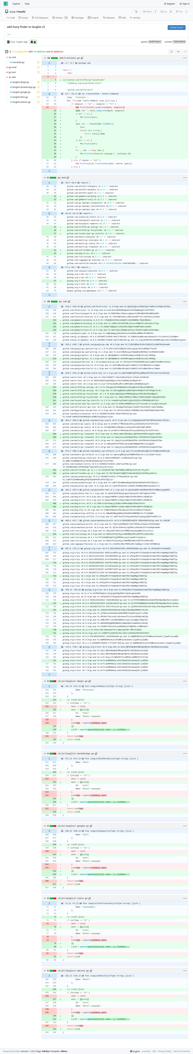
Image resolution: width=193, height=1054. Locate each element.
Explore (16, 3)
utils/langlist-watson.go (73, 971)
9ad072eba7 (155, 42)
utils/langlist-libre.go (73, 898)
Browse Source (176, 27)
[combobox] (171, 51)
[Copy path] (82, 58)
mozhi (21, 11)
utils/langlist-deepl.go (73, 681)
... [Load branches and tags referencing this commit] (9, 34)
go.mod (62, 178)
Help (27, 3)
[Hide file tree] (6, 51)
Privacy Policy (164, 1051)
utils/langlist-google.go (73, 826)
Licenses (146, 1051)
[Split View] (178, 51)
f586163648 (179, 42)
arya (12, 11)
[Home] (6, 3)
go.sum (63, 301)
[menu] (185, 51)
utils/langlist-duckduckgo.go (76, 753)
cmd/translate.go (69, 58)
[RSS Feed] (136, 11)
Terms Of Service (181, 1051)
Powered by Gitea (11, 1051)
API (154, 1051)
